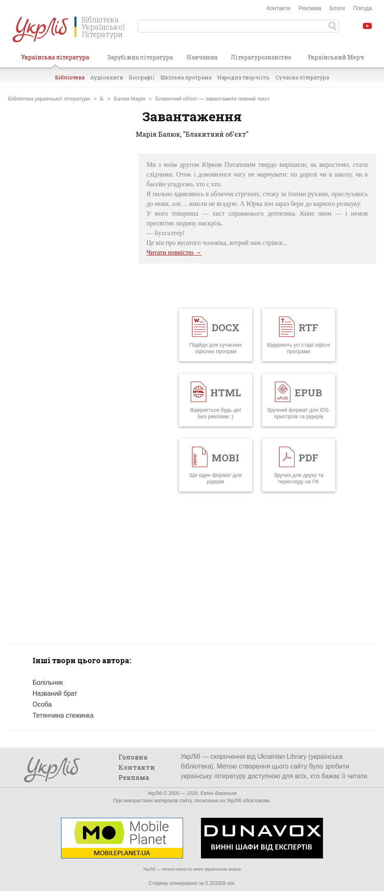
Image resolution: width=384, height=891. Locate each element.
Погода (362, 8)
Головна (133, 757)
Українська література (55, 60)
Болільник (48, 682)
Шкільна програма (186, 77)
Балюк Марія (129, 99)
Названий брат (55, 693)
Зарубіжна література (140, 57)
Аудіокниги (106, 77)
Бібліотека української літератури (49, 99)
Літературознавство (261, 57)
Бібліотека (70, 77)
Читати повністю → (174, 252)
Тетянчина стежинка (63, 715)
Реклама (310, 8)
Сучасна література (302, 77)
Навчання (202, 57)
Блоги (337, 8)
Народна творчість (243, 77)
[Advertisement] (69, 276)
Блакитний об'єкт (176, 99)
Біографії (142, 77)
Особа (42, 704)
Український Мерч (336, 57)
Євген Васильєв (219, 793)
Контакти (278, 8)
